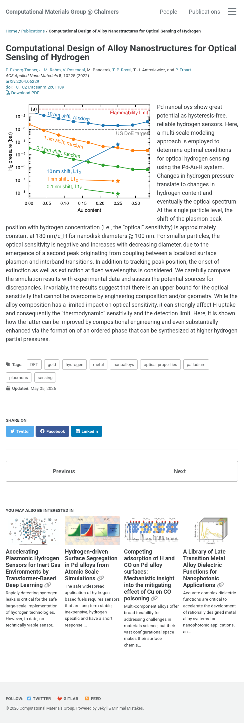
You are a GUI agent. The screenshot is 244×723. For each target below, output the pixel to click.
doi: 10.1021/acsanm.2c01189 (35, 86)
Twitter (38, 698)
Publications (204, 11)
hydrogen (75, 364)
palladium (196, 364)
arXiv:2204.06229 (22, 81)
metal (98, 364)
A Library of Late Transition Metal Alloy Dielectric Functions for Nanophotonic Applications (204, 568)
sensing (45, 377)
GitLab (67, 698)
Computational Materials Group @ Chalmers (62, 11)
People (168, 11)
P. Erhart (183, 69)
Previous (64, 471)
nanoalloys (123, 364)
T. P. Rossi (122, 69)
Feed (93, 698)
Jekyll (103, 708)
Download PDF (22, 92)
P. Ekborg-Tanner (21, 69)
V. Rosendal (74, 69)
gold (52, 364)
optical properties (160, 364)
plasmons (18, 377)
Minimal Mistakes (127, 708)
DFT (34, 364)
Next (180, 471)
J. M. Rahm (50, 69)
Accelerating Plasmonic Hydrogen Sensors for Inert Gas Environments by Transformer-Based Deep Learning (33, 568)
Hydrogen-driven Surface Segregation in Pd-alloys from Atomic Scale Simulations (91, 565)
